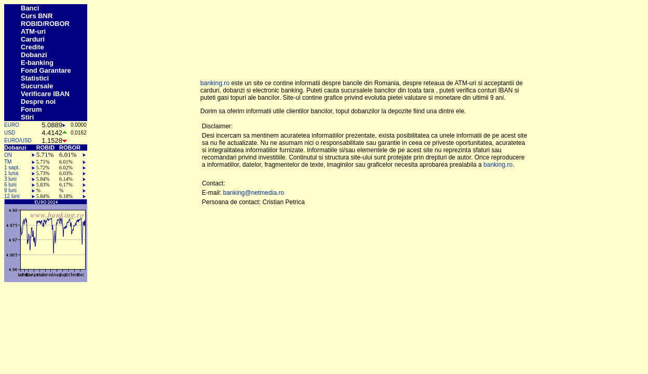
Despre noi (38, 101)
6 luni (10, 185)
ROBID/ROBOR (45, 24)
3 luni (10, 179)
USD (9, 133)
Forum (31, 109)
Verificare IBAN (45, 94)
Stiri (27, 117)
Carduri (33, 39)
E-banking (37, 62)
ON (8, 155)
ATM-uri (33, 31)
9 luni (10, 190)
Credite (32, 47)
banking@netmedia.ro (253, 192)
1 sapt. (12, 167)
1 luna (11, 173)
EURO (11, 125)
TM (7, 162)
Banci (30, 8)
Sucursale (37, 86)
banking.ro (215, 83)
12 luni (11, 196)
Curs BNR (36, 16)
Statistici (35, 78)
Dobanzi (34, 55)
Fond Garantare (46, 70)
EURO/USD (18, 140)
